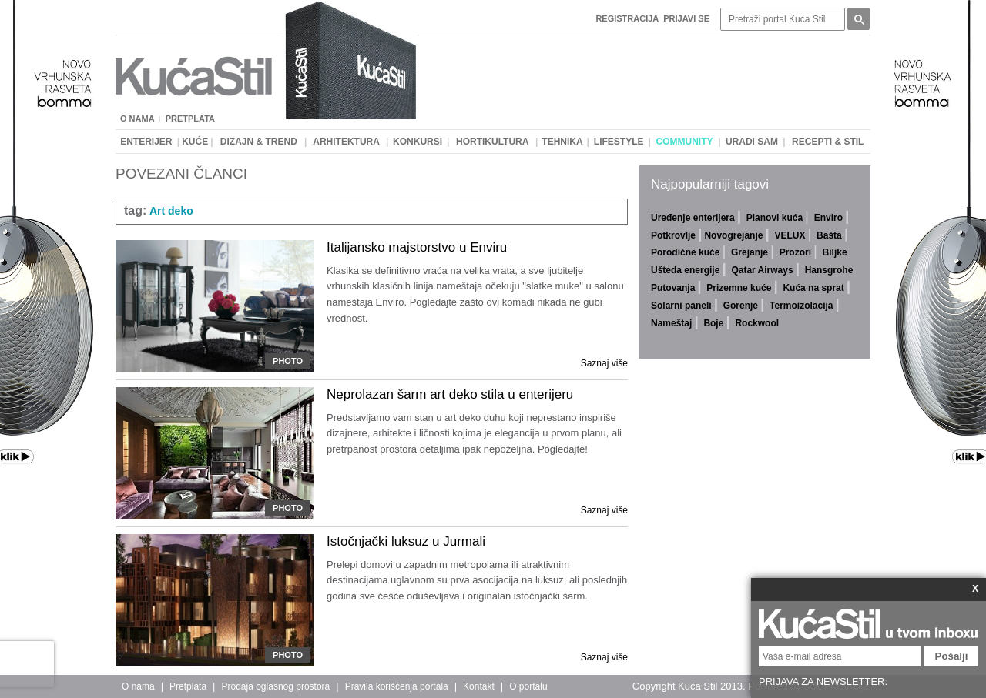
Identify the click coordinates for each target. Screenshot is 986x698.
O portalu (528, 686)
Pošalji (951, 656)
